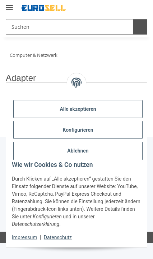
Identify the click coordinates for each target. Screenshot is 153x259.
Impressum (24, 237)
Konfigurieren (77, 130)
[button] (112, 8)
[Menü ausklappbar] (9, 4)
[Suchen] (139, 27)
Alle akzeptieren (78, 109)
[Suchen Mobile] (68, 27)
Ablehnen (77, 151)
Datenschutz (58, 237)
